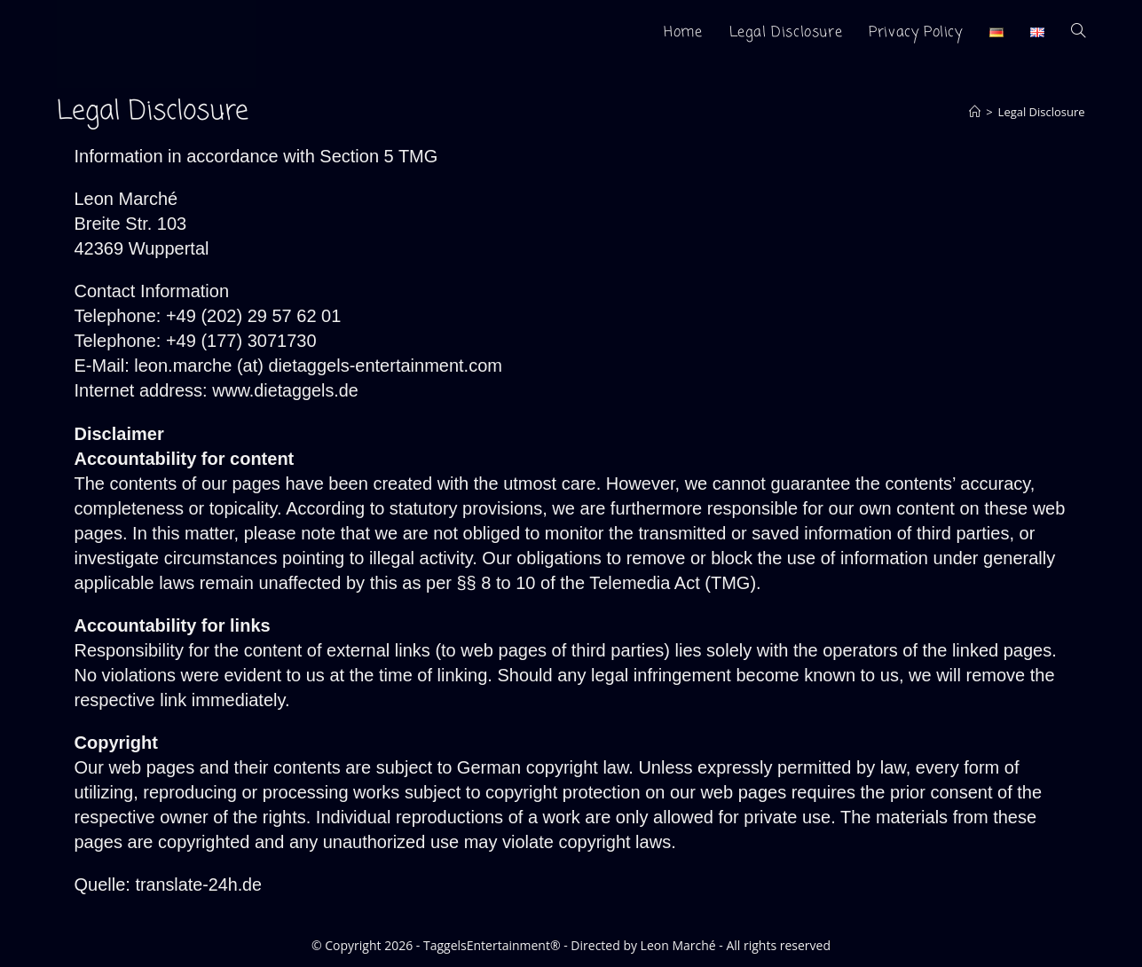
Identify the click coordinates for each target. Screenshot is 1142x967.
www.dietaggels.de (286, 390)
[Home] (975, 112)
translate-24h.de (199, 883)
